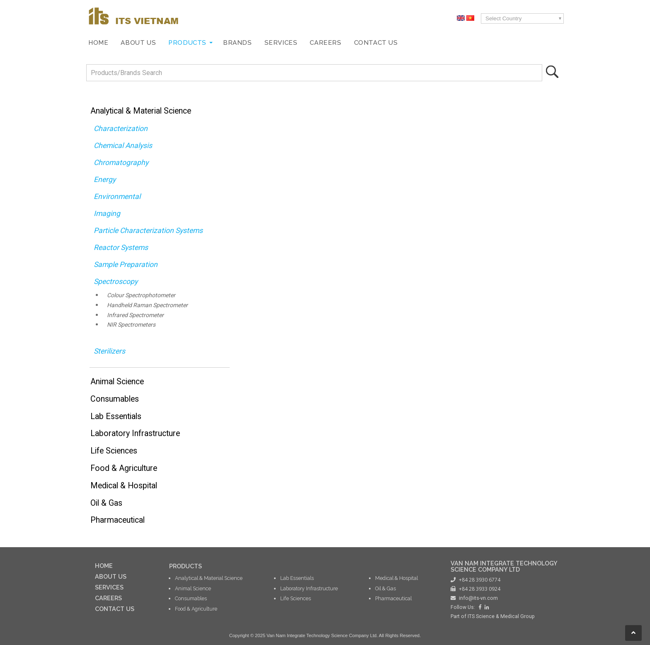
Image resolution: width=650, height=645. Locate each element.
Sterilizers (109, 351)
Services (281, 42)
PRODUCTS (185, 566)
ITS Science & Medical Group (501, 616)
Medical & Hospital (123, 485)
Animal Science (117, 381)
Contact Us (376, 42)
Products (187, 42)
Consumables (114, 399)
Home (98, 42)
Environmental (117, 196)
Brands (237, 42)
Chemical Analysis (123, 145)
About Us (138, 42)
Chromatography (121, 162)
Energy (105, 179)
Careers (325, 42)
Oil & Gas (106, 503)
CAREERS (108, 597)
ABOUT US (110, 576)
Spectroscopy (116, 281)
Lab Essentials (115, 416)
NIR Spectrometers (131, 324)
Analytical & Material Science (140, 111)
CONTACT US (114, 608)
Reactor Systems (121, 247)
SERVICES (109, 587)
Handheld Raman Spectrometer (147, 305)
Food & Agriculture (123, 468)
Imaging (107, 213)
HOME (104, 565)
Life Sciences (113, 451)
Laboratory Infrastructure (135, 433)
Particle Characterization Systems (148, 230)
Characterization (121, 128)
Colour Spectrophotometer (141, 295)
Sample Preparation (126, 264)
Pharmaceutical (117, 520)
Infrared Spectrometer (135, 315)
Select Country (503, 18)
